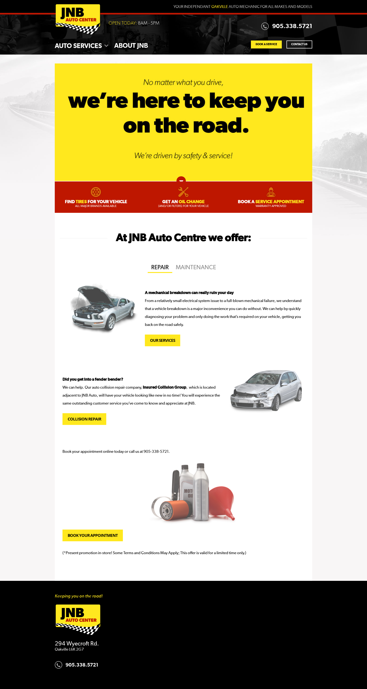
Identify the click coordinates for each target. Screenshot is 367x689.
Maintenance (196, 267)
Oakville (219, 7)
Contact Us (299, 44)
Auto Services (78, 46)
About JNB (131, 46)
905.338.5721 (286, 26)
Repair (160, 267)
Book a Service (266, 44)
